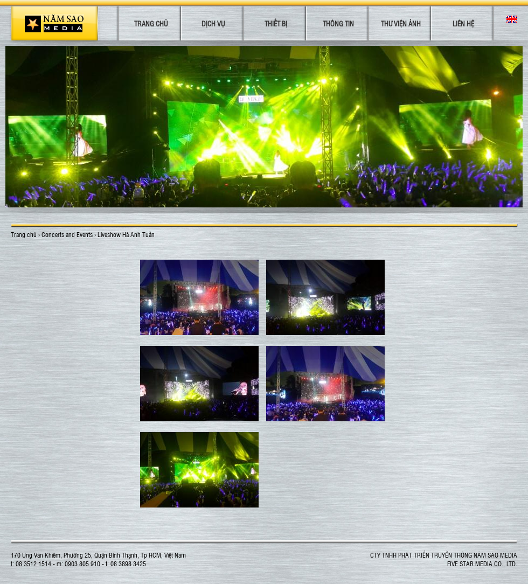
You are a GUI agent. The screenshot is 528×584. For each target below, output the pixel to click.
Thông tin (338, 23)
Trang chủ (151, 23)
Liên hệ (463, 23)
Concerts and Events (67, 234)
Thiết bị (276, 23)
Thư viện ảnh (401, 23)
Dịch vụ (213, 23)
